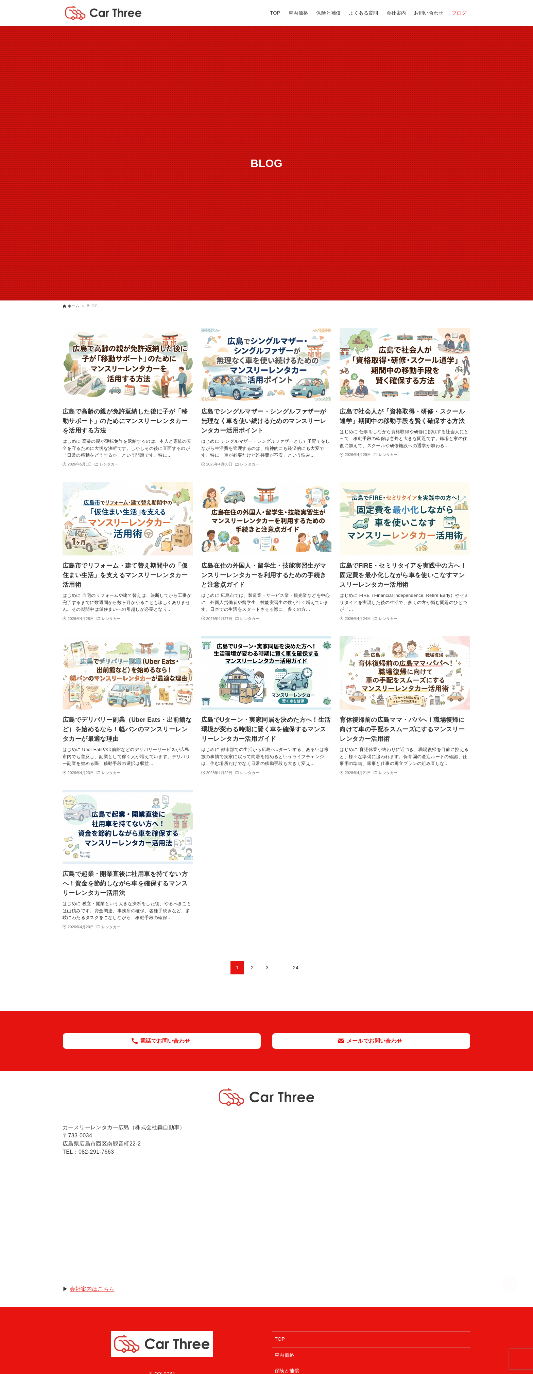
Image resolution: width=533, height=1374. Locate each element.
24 (295, 967)
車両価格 (284, 1355)
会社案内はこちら (92, 1289)
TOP (280, 1339)
